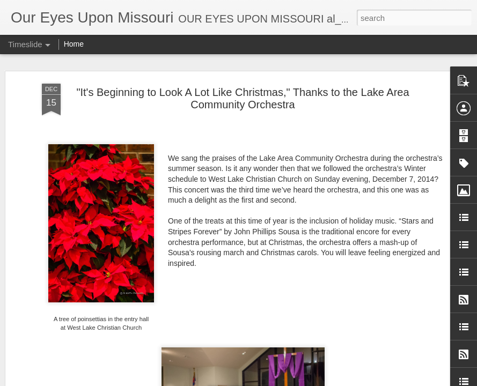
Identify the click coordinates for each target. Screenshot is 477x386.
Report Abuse (346, 380)
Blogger (315, 380)
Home (74, 44)
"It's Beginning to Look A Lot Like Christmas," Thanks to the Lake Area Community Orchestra (242, 89)
